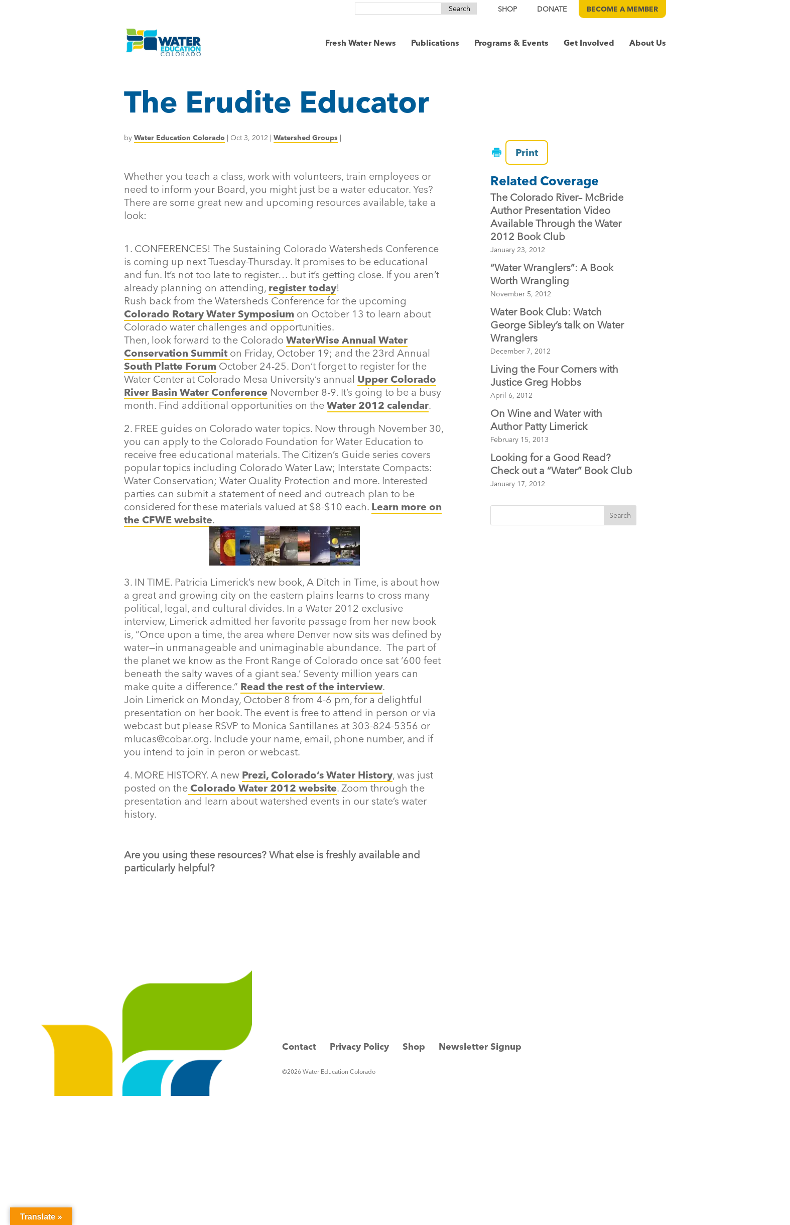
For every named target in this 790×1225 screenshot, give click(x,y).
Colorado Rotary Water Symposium (209, 313)
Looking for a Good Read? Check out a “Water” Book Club (561, 464)
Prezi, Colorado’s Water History (317, 774)
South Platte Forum (170, 366)
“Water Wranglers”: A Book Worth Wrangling (551, 274)
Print (521, 152)
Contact (299, 1046)
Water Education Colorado (179, 137)
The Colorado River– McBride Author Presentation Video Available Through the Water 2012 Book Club (556, 217)
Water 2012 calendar (378, 405)
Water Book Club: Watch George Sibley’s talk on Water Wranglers (557, 324)
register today (302, 287)
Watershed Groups (306, 137)
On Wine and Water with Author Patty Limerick (546, 419)
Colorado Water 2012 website (262, 788)
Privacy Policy (359, 1046)
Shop (414, 1046)
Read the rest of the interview (311, 686)
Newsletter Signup (480, 1046)
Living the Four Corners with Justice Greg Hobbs (554, 375)
